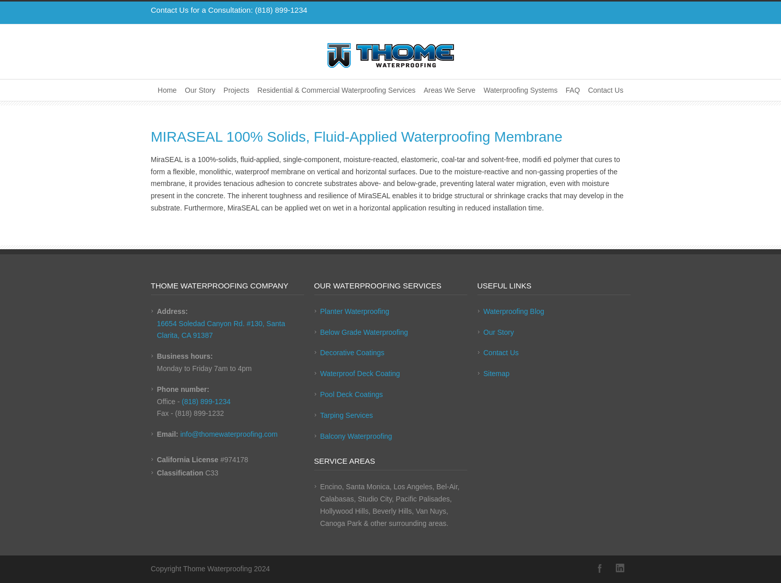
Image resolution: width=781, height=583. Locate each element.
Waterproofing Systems (521, 90)
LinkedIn (620, 568)
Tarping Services (346, 415)
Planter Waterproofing (355, 311)
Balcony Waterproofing (356, 436)
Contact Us (605, 90)
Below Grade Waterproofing (364, 332)
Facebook (600, 568)
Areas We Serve (449, 90)
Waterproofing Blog (514, 311)
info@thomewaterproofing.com (229, 434)
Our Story (200, 90)
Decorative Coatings (352, 353)
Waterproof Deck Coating (360, 373)
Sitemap (497, 373)
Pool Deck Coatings (351, 394)
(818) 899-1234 (281, 10)
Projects (236, 90)
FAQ (573, 90)
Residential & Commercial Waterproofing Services (337, 90)
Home (167, 90)
